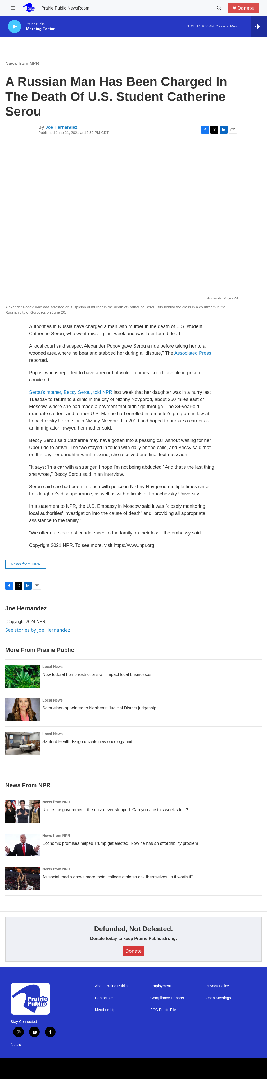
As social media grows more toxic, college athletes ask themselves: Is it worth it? (117, 877)
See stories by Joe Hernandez (37, 630)
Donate (245, 8)
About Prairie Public (111, 986)
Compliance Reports (167, 998)
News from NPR (22, 63)
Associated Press (192, 353)
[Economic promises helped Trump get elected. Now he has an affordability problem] (22, 845)
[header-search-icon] (219, 8)
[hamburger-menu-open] (13, 8)
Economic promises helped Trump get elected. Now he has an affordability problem (120, 843)
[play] (14, 27)
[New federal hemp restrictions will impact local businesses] (22, 676)
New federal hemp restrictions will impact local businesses (96, 674)
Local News (52, 667)
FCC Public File (163, 1010)
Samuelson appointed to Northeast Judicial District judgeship (99, 708)
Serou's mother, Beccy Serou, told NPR (70, 392)
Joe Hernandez (61, 127)
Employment (160, 986)
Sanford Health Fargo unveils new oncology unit (87, 741)
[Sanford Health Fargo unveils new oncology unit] (22, 743)
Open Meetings (218, 998)
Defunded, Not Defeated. (133, 929)
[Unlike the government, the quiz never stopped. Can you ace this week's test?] (22, 811)
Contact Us (104, 998)
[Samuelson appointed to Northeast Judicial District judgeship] (22, 709)
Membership (105, 1010)
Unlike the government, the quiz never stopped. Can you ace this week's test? (115, 810)
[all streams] (259, 26)
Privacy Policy (217, 986)
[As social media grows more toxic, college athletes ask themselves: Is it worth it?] (22, 878)
